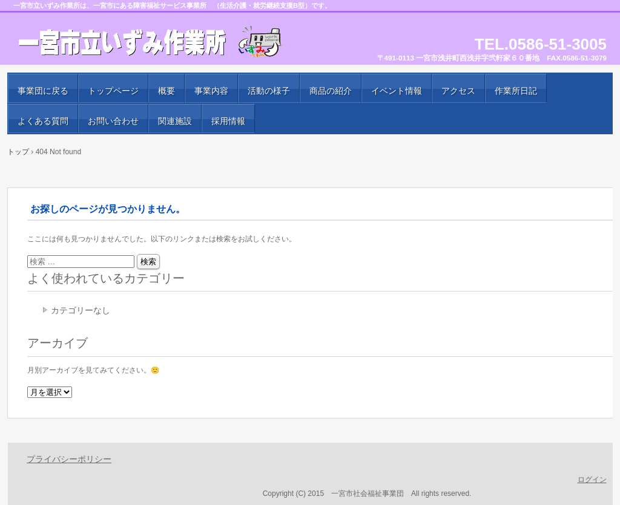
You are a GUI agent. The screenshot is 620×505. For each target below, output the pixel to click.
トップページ (113, 91)
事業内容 (211, 91)
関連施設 (175, 121)
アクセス (458, 91)
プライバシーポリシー (69, 459)
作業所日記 (516, 91)
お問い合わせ (113, 121)
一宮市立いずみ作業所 (152, 42)
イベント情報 (396, 91)
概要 (166, 91)
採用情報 (228, 121)
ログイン (592, 479)
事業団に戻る (43, 91)
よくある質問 (43, 121)
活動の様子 (269, 91)
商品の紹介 (330, 91)
